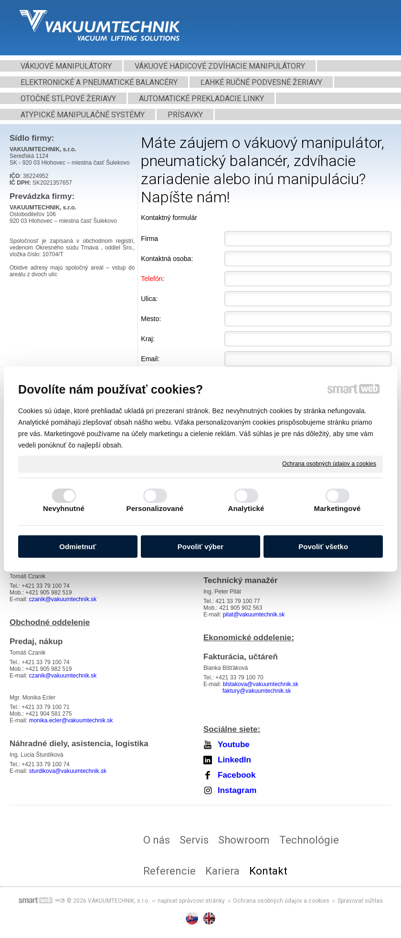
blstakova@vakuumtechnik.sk (260, 684)
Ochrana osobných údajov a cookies (329, 463)
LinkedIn (234, 759)
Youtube (234, 744)
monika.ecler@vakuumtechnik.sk (71, 720)
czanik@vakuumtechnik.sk (63, 599)
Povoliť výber (200, 546)
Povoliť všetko (323, 546)
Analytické (246, 508)
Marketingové (337, 508)
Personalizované (155, 508)
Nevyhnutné (63, 508)
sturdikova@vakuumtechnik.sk (67, 771)
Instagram (237, 790)
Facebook (236, 775)
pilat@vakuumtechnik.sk (254, 614)
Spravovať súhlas (360, 900)
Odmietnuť (77, 546)
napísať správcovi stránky (191, 900)
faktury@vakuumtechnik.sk (256, 691)
